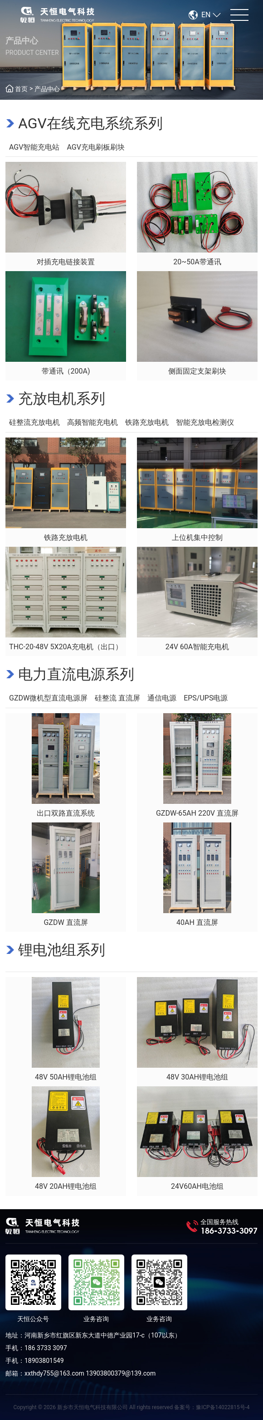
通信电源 (161, 698)
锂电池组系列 (61, 949)
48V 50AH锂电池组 (66, 1077)
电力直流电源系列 (76, 674)
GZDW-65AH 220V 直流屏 (197, 813)
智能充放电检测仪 (205, 422)
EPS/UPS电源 (206, 698)
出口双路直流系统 (66, 813)
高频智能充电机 (92, 422)
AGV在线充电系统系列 (90, 123)
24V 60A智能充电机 (197, 646)
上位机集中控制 (197, 537)
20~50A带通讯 (197, 262)
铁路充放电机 (147, 422)
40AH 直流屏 (197, 922)
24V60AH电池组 (197, 1186)
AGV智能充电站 (34, 147)
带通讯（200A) (66, 371)
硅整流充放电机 (34, 422)
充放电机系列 (61, 398)
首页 (21, 88)
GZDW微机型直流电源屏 (48, 698)
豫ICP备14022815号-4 (223, 1407)
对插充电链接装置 (66, 262)
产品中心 (47, 88)
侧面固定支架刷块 (197, 371)
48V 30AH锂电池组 (197, 1077)
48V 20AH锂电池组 (66, 1186)
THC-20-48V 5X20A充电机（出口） (65, 646)
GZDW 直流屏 (66, 922)
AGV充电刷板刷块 (95, 147)
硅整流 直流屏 (117, 698)
